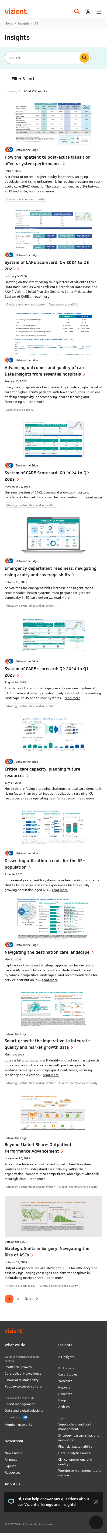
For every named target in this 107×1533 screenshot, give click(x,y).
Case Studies (68, 1374)
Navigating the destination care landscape (47, 952)
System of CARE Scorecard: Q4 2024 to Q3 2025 (47, 265)
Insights (24, 23)
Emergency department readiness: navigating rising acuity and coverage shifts (51, 571)
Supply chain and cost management (74, 1426)
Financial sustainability (22, 1380)
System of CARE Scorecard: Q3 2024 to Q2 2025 (47, 476)
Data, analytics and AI (75, 1453)
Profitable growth (18, 1367)
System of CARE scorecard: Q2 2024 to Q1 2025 (47, 672)
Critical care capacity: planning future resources (42, 772)
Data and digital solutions (24, 1410)
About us (12, 1484)
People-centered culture (23, 1386)
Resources (13, 1472)
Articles (64, 1407)
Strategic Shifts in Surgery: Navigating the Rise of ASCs (47, 1252)
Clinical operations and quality (75, 1461)
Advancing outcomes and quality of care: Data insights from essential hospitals (46, 371)
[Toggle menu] (98, 11)
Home (9, 23)
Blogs (62, 1400)
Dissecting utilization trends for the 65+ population (45, 864)
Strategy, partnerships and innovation (78, 1437)
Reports (64, 1387)
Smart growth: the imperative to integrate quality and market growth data (47, 1044)
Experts (10, 1466)
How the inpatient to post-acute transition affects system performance (48, 160)
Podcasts (65, 1394)
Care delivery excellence (23, 1373)
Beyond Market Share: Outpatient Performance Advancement (38, 1148)
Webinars (65, 1381)
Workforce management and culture (79, 1472)
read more (46, 191)
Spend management (20, 1404)
